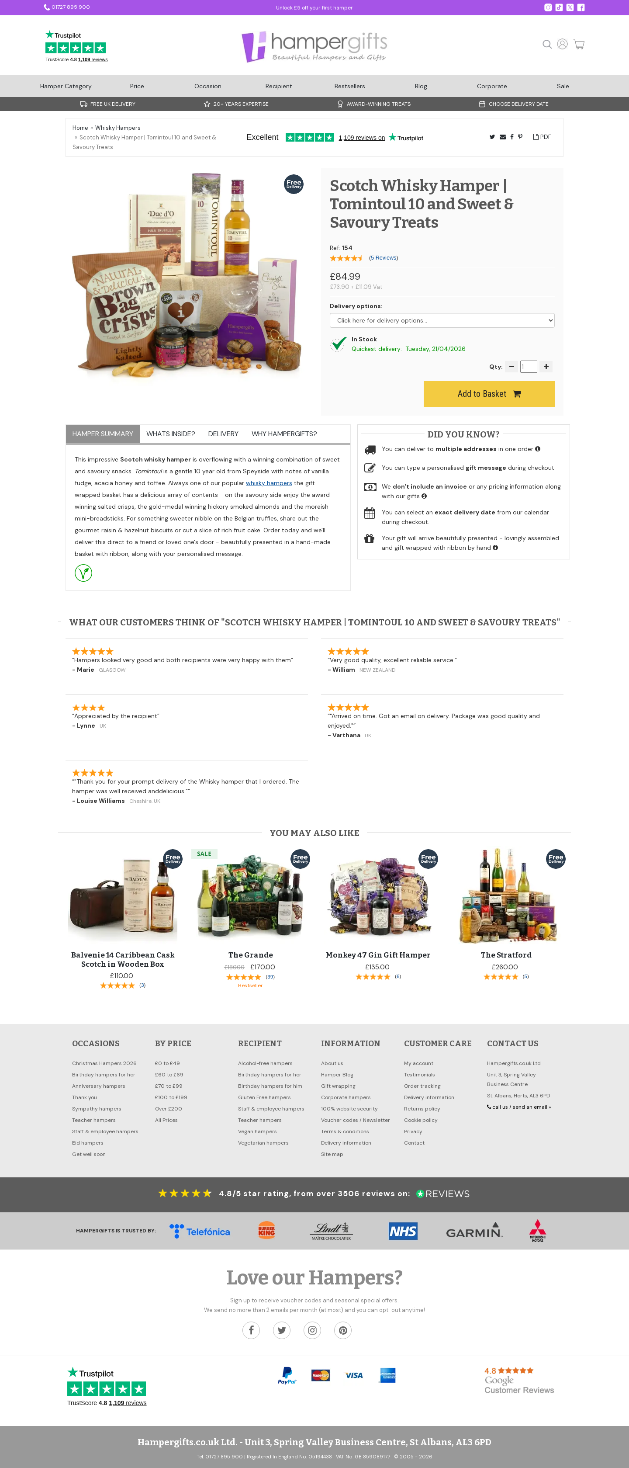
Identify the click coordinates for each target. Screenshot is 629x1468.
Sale (563, 86)
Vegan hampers (257, 1131)
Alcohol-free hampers (265, 1063)
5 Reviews (383, 258)
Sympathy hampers (96, 1108)
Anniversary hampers (98, 1086)
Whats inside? (170, 433)
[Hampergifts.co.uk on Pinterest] (343, 1330)
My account (418, 1063)
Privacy (413, 1131)
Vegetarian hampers (263, 1142)
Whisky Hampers (118, 128)
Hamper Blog (337, 1074)
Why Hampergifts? (284, 433)
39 (270, 976)
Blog (421, 86)
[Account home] (562, 47)
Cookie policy (421, 1120)
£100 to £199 (171, 1097)
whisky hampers (269, 483)
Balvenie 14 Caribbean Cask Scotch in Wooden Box (123, 959)
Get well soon (89, 1154)
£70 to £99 (169, 1086)
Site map (332, 1154)
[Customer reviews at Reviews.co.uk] (440, 1193)
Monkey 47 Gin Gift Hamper (378, 955)
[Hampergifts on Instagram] (548, 7)
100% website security (349, 1108)
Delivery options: (356, 306)
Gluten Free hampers (264, 1097)
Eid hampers (88, 1142)
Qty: (496, 367)
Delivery (223, 433)
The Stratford (506, 955)
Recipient (279, 86)
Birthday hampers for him (270, 1086)
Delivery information (346, 1142)
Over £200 (168, 1108)
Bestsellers (350, 86)
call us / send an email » (519, 1107)
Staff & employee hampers (105, 1131)
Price (137, 86)
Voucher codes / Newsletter (355, 1120)
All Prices (166, 1120)
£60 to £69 (169, 1074)
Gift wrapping (338, 1086)
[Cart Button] (576, 44)
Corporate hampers (346, 1097)
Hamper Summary (103, 433)
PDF (542, 137)
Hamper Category (66, 86)
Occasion (207, 86)
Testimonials (419, 1074)
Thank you (84, 1097)
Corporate (492, 86)
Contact (414, 1142)
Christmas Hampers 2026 (104, 1063)
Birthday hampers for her (103, 1074)
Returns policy (422, 1108)
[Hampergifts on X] (570, 7)
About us (332, 1063)
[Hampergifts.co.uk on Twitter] (559, 7)
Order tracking (422, 1086)
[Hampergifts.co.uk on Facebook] (581, 7)
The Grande (250, 955)
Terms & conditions (345, 1131)
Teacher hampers (94, 1120)
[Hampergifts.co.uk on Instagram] (312, 1330)
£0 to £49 (167, 1063)
